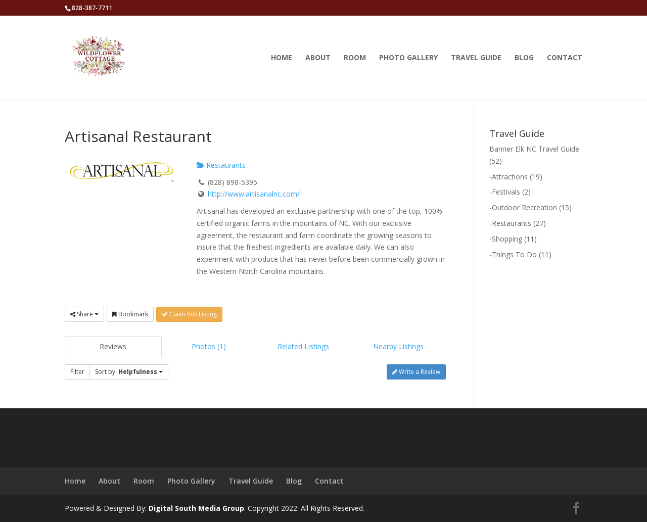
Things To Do (514, 254)
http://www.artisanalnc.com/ (254, 194)
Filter (77, 371)
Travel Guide (476, 58)
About (318, 58)
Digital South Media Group (196, 508)
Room (355, 58)
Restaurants (221, 165)
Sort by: (129, 371)
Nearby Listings (398, 346)
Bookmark (130, 314)
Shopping (507, 239)
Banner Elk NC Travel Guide (534, 149)
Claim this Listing (189, 314)
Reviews (113, 346)
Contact (564, 58)
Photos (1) (209, 346)
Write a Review (416, 371)
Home (281, 58)
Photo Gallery (408, 58)
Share (84, 314)
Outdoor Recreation (524, 207)
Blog (524, 58)
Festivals (506, 192)
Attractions (510, 176)
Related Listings (303, 346)
